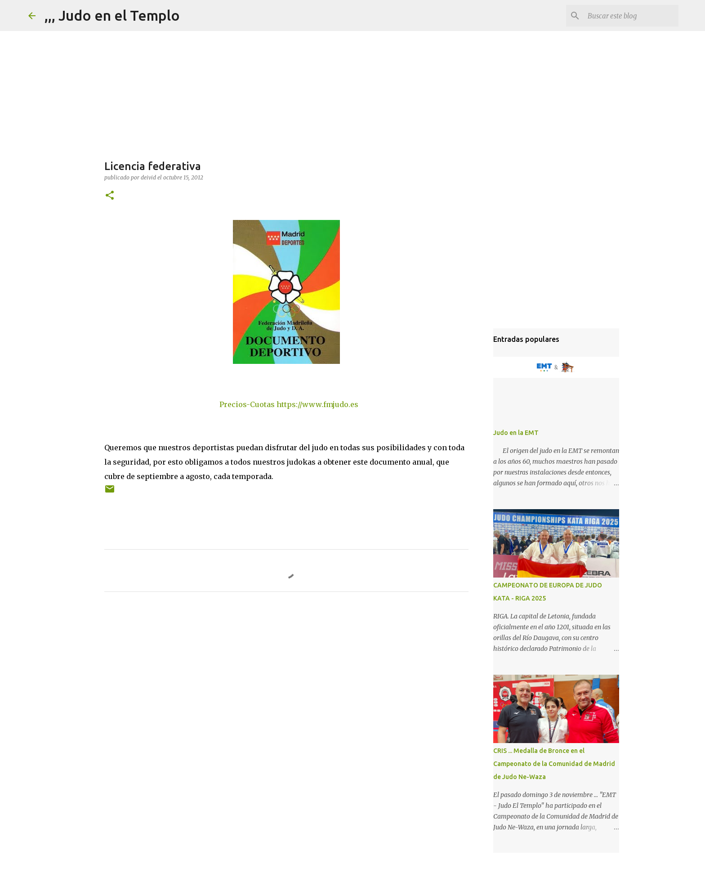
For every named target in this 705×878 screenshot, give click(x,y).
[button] (109, 196)
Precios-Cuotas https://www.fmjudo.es (288, 404)
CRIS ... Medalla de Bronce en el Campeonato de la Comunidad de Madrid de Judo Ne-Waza (554, 763)
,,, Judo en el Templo (112, 15)
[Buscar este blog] (631, 16)
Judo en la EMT (516, 432)
